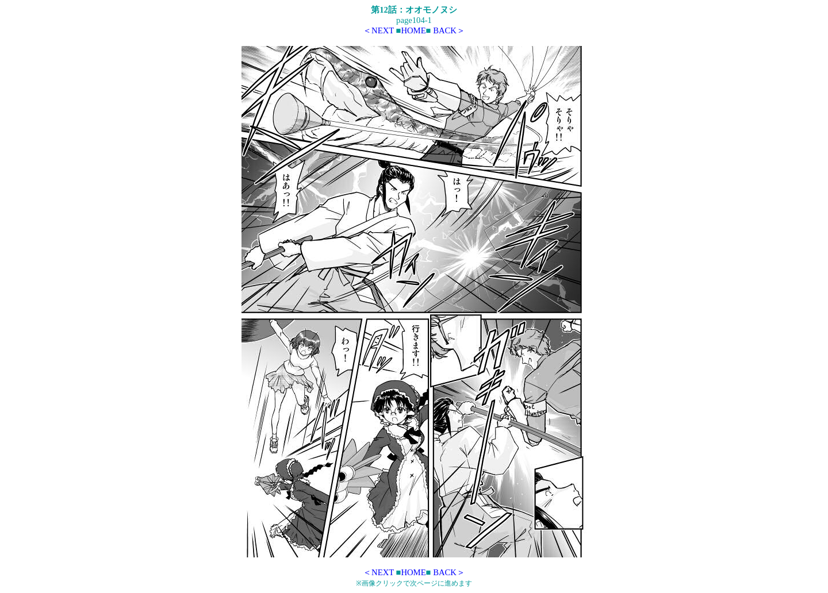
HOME (413, 30)
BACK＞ (449, 30)
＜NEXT (378, 30)
